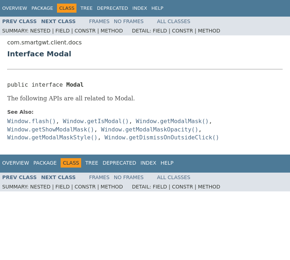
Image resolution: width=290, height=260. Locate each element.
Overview (14, 8)
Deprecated (112, 8)
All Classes (173, 21)
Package (42, 8)
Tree (86, 8)
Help (157, 8)
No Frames (129, 21)
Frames (99, 21)
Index (139, 8)
